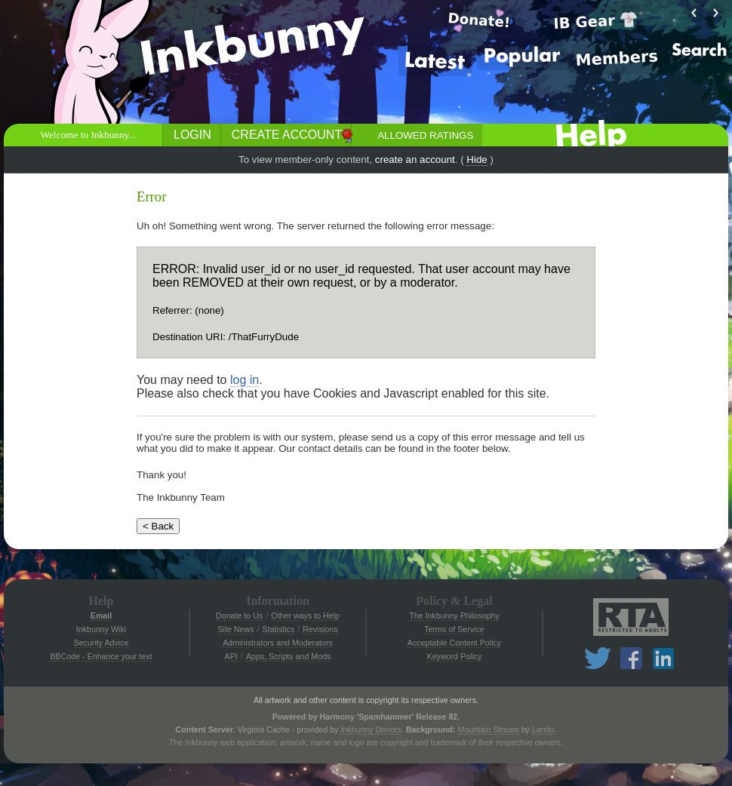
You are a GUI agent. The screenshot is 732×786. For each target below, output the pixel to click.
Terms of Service (454, 629)
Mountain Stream (488, 729)
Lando (543, 729)
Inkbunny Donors (370, 729)
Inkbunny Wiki (101, 629)
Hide (476, 159)
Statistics (279, 629)
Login (192, 134)
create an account (415, 159)
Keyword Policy (454, 656)
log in (244, 379)
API (231, 656)
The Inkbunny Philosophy (454, 615)
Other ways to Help (305, 615)
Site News (235, 629)
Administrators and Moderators (278, 642)
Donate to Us (239, 615)
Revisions (320, 629)
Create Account (287, 134)
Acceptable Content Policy (454, 642)
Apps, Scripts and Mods (288, 656)
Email (101, 615)
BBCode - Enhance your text (101, 656)
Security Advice (101, 642)
